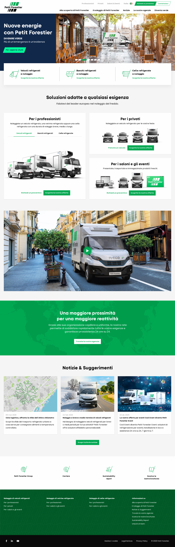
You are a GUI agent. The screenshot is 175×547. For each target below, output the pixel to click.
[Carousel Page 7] (98, 59)
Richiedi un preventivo (145, 4)
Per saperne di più (14, 49)
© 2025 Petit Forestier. (160, 541)
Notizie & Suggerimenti (141, 509)
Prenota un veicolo (116, 148)
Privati (100, 3)
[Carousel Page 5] (92, 59)
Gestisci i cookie (111, 541)
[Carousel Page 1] (76, 59)
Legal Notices (127, 541)
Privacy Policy (141, 541)
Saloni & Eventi (113, 3)
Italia (128, 3)
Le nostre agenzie (142, 10)
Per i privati (8, 506)
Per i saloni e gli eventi (13, 509)
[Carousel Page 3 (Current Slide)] (84, 59)
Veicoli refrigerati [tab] (24, 133)
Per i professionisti (11, 502)
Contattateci (163, 4)
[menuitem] (88, 3)
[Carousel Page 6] (95, 59)
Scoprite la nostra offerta (32, 78)
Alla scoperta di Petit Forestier (74, 10)
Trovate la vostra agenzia (87, 341)
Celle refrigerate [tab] (66, 133)
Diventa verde (161, 10)
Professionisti (88, 3)
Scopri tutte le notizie (87, 442)
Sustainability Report (140, 520)
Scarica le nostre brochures (143, 517)
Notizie (126, 10)
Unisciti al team (138, 524)
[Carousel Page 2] (79, 59)
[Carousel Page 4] (88, 59)
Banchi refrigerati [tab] (45, 133)
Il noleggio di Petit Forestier (106, 10)
